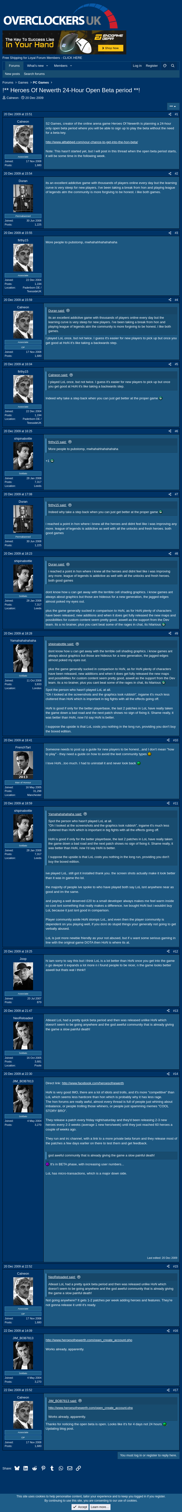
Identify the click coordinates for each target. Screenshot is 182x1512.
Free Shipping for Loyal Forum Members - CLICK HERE (42, 58)
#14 (175, 1074)
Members (60, 66)
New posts (12, 74)
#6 (176, 431)
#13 (175, 1011)
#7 (176, 494)
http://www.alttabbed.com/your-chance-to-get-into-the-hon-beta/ (92, 142)
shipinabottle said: (61, 644)
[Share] (170, 114)
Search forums (34, 74)
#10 (175, 740)
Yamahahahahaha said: (65, 814)
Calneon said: (58, 375)
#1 (176, 114)
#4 (176, 300)
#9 (176, 633)
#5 (176, 364)
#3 (176, 233)
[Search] (172, 66)
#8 (176, 553)
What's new (35, 66)
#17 (175, 1390)
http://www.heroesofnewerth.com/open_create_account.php (89, 1340)
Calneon (12, 98)
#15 (175, 1266)
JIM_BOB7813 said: (62, 1401)
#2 (176, 173)
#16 (175, 1330)
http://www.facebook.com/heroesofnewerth (93, 1083)
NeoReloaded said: (62, 1277)
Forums (14, 66)
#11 (175, 803)
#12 (175, 951)
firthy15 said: (57, 442)
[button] (47, 66)
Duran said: (56, 311)
